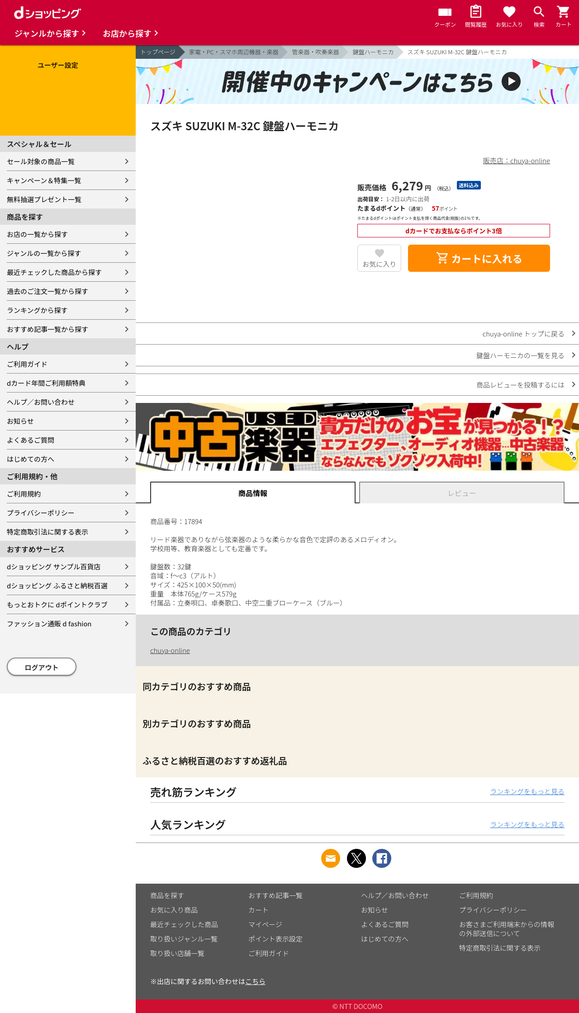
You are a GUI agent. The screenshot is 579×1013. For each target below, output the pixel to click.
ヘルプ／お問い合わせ (41, 402)
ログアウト (42, 667)
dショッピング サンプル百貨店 (53, 566)
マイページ (265, 924)
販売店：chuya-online (516, 160)
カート (258, 909)
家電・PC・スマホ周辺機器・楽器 (234, 51)
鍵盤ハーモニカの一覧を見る (520, 355)
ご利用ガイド (27, 364)
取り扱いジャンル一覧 (184, 938)
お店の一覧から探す (37, 234)
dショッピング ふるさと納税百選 (57, 585)
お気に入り (379, 264)
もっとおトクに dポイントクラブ (57, 604)
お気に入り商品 (174, 909)
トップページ (158, 51)
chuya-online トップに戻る (524, 333)
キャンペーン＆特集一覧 (44, 180)
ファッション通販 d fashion (49, 623)
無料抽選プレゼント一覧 (44, 199)
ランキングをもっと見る (527, 791)
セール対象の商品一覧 (41, 161)
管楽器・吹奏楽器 (315, 51)
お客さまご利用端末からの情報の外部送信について (506, 928)
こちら (255, 981)
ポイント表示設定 (275, 938)
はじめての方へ (30, 459)
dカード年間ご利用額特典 (46, 383)
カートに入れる (479, 258)
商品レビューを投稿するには (520, 384)
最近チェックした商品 (184, 924)
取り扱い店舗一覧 (177, 953)
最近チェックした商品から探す (54, 272)
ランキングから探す (37, 310)
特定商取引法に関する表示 (47, 531)
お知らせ (20, 421)
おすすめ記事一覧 (275, 895)
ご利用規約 (24, 493)
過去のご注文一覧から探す (47, 291)
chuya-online (170, 650)
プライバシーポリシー (41, 512)
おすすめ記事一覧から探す (47, 329)
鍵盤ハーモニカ (373, 51)
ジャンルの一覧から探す (44, 253)
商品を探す (167, 895)
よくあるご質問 (30, 440)
